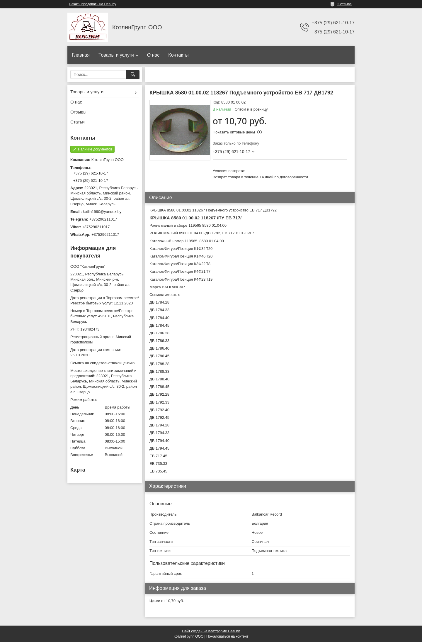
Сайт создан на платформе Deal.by (211, 631)
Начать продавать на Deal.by (92, 4)
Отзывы (78, 111)
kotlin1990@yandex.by (102, 211)
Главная (81, 54)
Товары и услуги (116, 54)
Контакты (178, 54)
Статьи (77, 121)
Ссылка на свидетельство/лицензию (102, 363)
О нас (153, 54)
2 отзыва (344, 4)
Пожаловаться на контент (227, 636)
